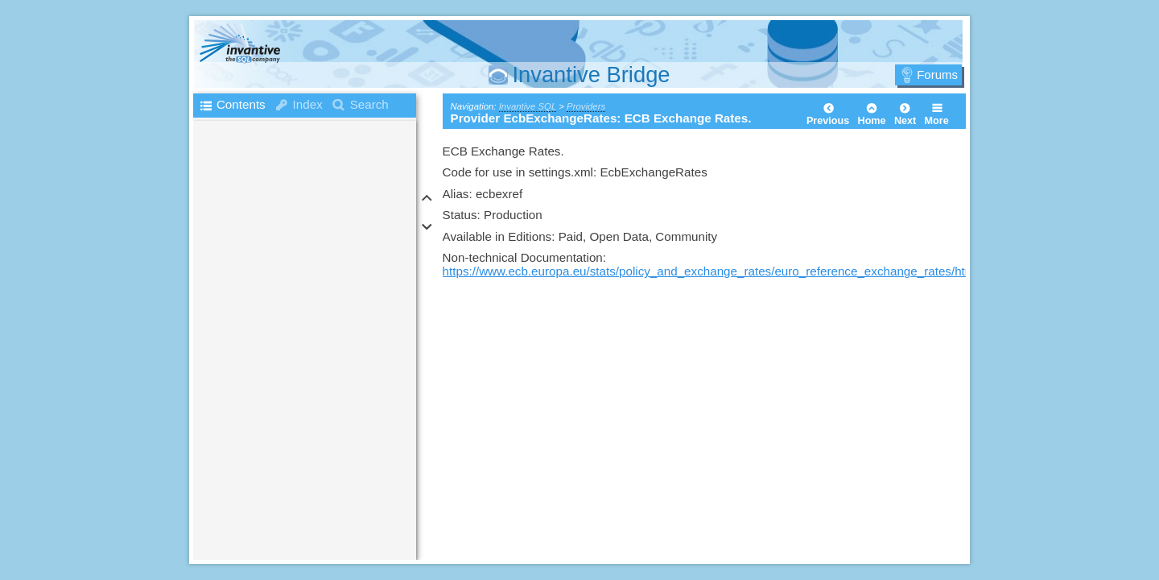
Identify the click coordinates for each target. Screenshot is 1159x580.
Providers (586, 106)
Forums (937, 74)
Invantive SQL (527, 106)
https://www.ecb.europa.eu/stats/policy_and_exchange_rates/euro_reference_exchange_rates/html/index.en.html (748, 271)
